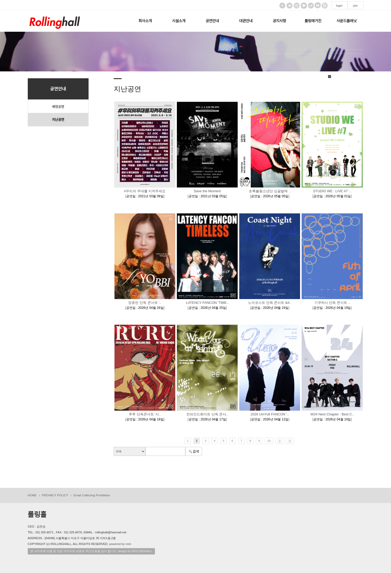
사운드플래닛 (347, 21)
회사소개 (145, 21)
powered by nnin (120, 544)
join (355, 5)
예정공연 (58, 106)
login (339, 5)
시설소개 (179, 21)
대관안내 (245, 21)
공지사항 (279, 21)
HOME (32, 495)
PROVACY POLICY (55, 495)
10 (269, 440)
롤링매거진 (313, 21)
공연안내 (212, 21)
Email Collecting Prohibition (91, 495)
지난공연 (58, 120)
